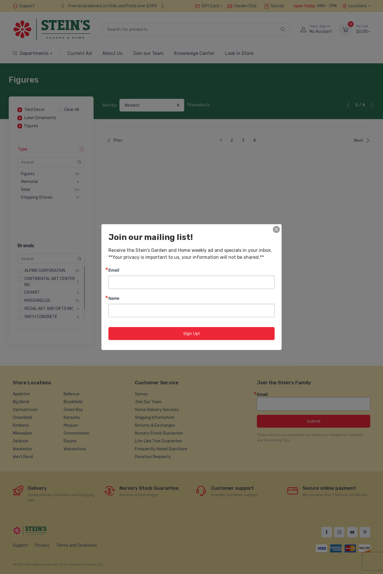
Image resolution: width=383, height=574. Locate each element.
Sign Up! (191, 333)
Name (113, 298)
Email (113, 270)
